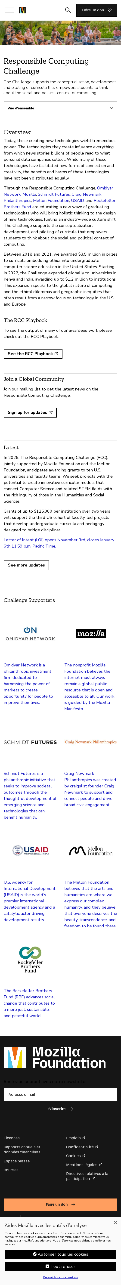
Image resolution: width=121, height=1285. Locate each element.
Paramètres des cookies (60, 1279)
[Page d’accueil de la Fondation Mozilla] (22, 10)
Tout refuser (62, 1268)
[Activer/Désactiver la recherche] (68, 10)
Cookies (73, 1156)
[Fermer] (115, 1224)
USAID (77, 200)
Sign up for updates (27, 412)
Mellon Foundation (50, 200)
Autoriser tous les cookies (63, 1256)
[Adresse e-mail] (60, 1094)
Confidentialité (80, 1147)
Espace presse (17, 1161)
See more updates (26, 565)
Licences (12, 1138)
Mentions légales (81, 1165)
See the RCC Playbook (30, 353)
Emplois (73, 1138)
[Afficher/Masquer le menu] (9, 10)
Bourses (11, 1170)
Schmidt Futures (53, 194)
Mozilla (28, 194)
